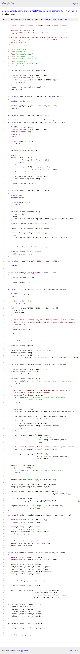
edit (66, 19)
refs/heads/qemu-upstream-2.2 (48, 11)
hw (68, 11)
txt (70, 650)
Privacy (19, 650)
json (76, 650)
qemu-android (9, 11)
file (48, 19)
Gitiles (13, 650)
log (53, 19)
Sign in (75, 3)
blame (60, 19)
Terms (25, 650)
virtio (74, 11)
